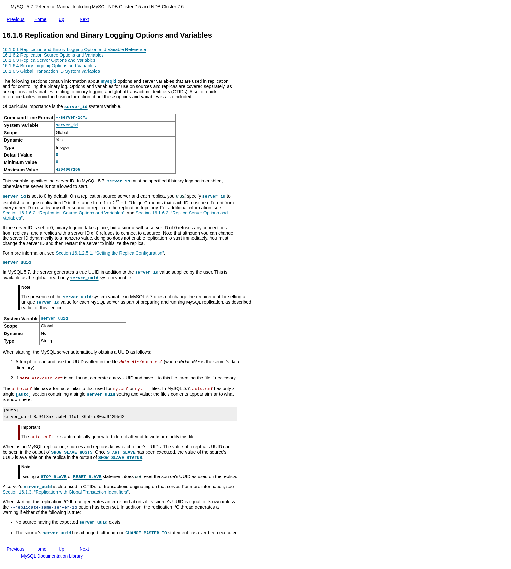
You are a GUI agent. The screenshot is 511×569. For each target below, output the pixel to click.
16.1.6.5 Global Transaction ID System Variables (51, 71)
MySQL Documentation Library (52, 556)
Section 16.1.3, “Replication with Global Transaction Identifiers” (66, 492)
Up (63, 18)
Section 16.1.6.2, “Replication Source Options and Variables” (63, 212)
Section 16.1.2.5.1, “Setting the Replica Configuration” (110, 253)
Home (41, 19)
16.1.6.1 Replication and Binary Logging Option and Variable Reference (74, 49)
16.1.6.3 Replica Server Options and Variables (49, 60)
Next (86, 19)
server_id (67, 125)
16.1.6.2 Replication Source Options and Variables (53, 55)
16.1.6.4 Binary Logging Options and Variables (49, 65)
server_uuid (54, 318)
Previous (17, 18)
